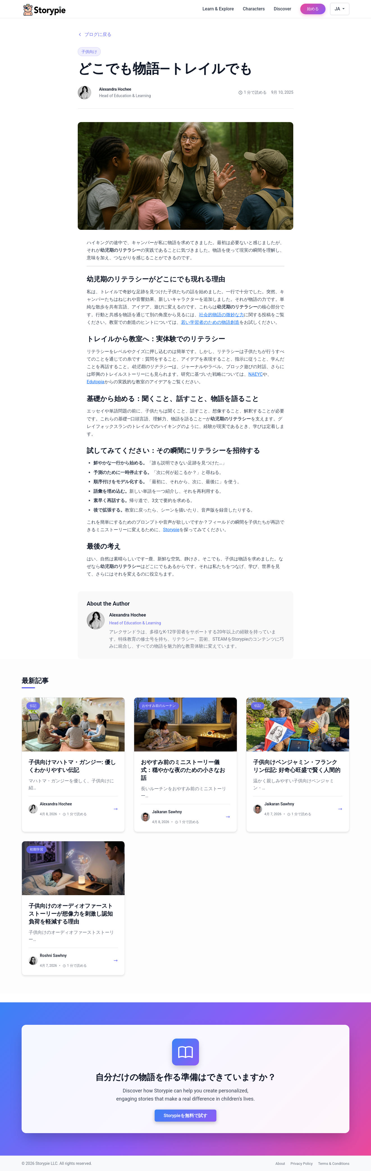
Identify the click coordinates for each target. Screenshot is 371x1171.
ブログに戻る (94, 34)
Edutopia (95, 381)
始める (313, 8)
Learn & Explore (218, 9)
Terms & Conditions (333, 1163)
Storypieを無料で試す (185, 1115)
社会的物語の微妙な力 (221, 314)
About (280, 1163)
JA (338, 9)
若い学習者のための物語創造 (210, 322)
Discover (282, 9)
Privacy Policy (301, 1163)
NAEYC (255, 374)
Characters (254, 9)
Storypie (171, 529)
